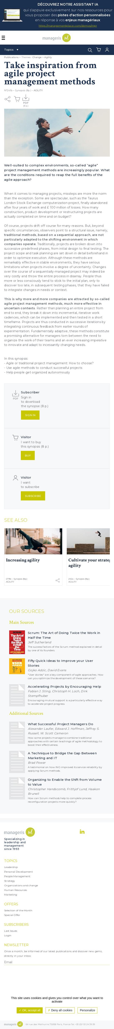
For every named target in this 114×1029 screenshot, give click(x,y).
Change (37, 57)
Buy (28, 455)
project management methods (37, 304)
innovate (15, 345)
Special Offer (12, 915)
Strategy (9, 880)
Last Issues (10, 930)
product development (41, 212)
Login (7, 935)
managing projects (47, 194)
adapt (33, 345)
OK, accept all (29, 1010)
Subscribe (33, 496)
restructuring (73, 212)
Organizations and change (21, 885)
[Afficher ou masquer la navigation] (3, 38)
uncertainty (82, 267)
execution (39, 258)
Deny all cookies (60, 1010)
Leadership (11, 867)
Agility (48, 57)
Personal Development (18, 871)
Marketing (10, 894)
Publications (11, 57)
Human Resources (15, 890)
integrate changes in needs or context (37, 290)
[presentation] (22, 982)
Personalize (87, 1010)
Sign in (30, 415)
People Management (17, 876)
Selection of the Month (18, 910)
